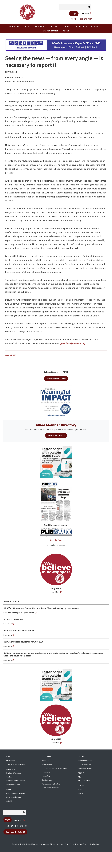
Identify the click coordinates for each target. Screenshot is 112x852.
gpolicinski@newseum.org (72, 343)
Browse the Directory (56, 435)
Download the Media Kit (56, 379)
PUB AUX (67, 26)
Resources (96, 26)
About (66, 31)
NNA (79, 777)
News (27, 26)
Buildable (96, 844)
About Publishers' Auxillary (15, 793)
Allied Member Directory (56, 425)
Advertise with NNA (56, 372)
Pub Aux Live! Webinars (50, 788)
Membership (41, 26)
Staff (80, 789)
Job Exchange (47, 780)
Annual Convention (85, 760)
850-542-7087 (22, 826)
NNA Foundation (51, 31)
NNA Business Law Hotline (15, 781)
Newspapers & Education (51, 784)
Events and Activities (13, 773)
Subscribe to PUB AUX (56, 545)
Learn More (56, 592)
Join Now (9, 777)
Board (80, 793)
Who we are (15, 26)
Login (74, 13)
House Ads (46, 776)
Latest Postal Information (15, 764)
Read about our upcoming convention (19, 612)
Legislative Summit (85, 768)
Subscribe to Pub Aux (13, 797)
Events (54, 26)
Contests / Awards (85, 764)
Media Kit (9, 801)
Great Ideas (81, 26)
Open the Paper (56, 540)
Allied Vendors (47, 764)
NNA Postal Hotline (13, 785)
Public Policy (10, 760)
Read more (8, 624)
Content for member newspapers (54, 768)
